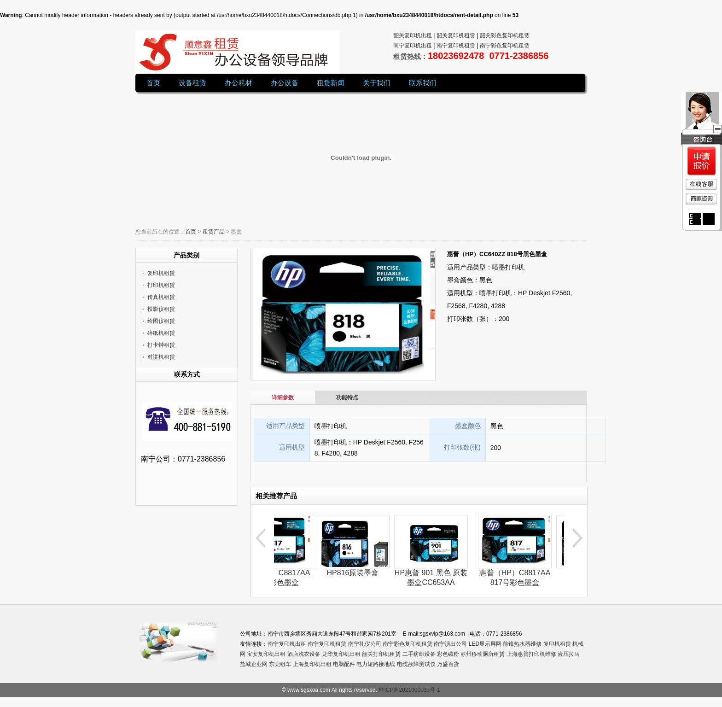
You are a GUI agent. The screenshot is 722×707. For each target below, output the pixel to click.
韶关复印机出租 (412, 35)
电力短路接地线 (375, 664)
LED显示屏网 (485, 644)
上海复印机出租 (312, 664)
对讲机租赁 (161, 357)
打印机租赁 (161, 285)
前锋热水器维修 (522, 644)
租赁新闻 (330, 83)
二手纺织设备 (419, 654)
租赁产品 (214, 231)
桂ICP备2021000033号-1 (409, 690)
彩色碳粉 (448, 654)
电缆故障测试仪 (416, 664)
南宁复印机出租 (287, 644)
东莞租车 (280, 664)
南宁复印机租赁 (327, 644)
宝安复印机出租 (266, 654)
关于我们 (376, 83)
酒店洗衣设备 (303, 654)
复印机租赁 (161, 273)
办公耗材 (238, 83)
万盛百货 (448, 664)
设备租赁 (192, 83)
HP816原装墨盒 (358, 573)
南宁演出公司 (450, 644)
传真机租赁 (161, 297)
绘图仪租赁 (161, 321)
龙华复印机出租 (341, 654)
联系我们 (423, 83)
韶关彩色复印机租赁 (505, 35)
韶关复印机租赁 (456, 35)
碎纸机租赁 (161, 333)
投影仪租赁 (161, 309)
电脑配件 (344, 664)
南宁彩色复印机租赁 (407, 644)
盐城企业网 (254, 664)
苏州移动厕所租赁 (482, 654)
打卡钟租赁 (161, 345)
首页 (153, 83)
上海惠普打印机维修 (531, 654)
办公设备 (284, 83)
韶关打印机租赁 (381, 654)
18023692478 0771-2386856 (488, 56)
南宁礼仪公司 (364, 644)
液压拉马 (569, 654)
